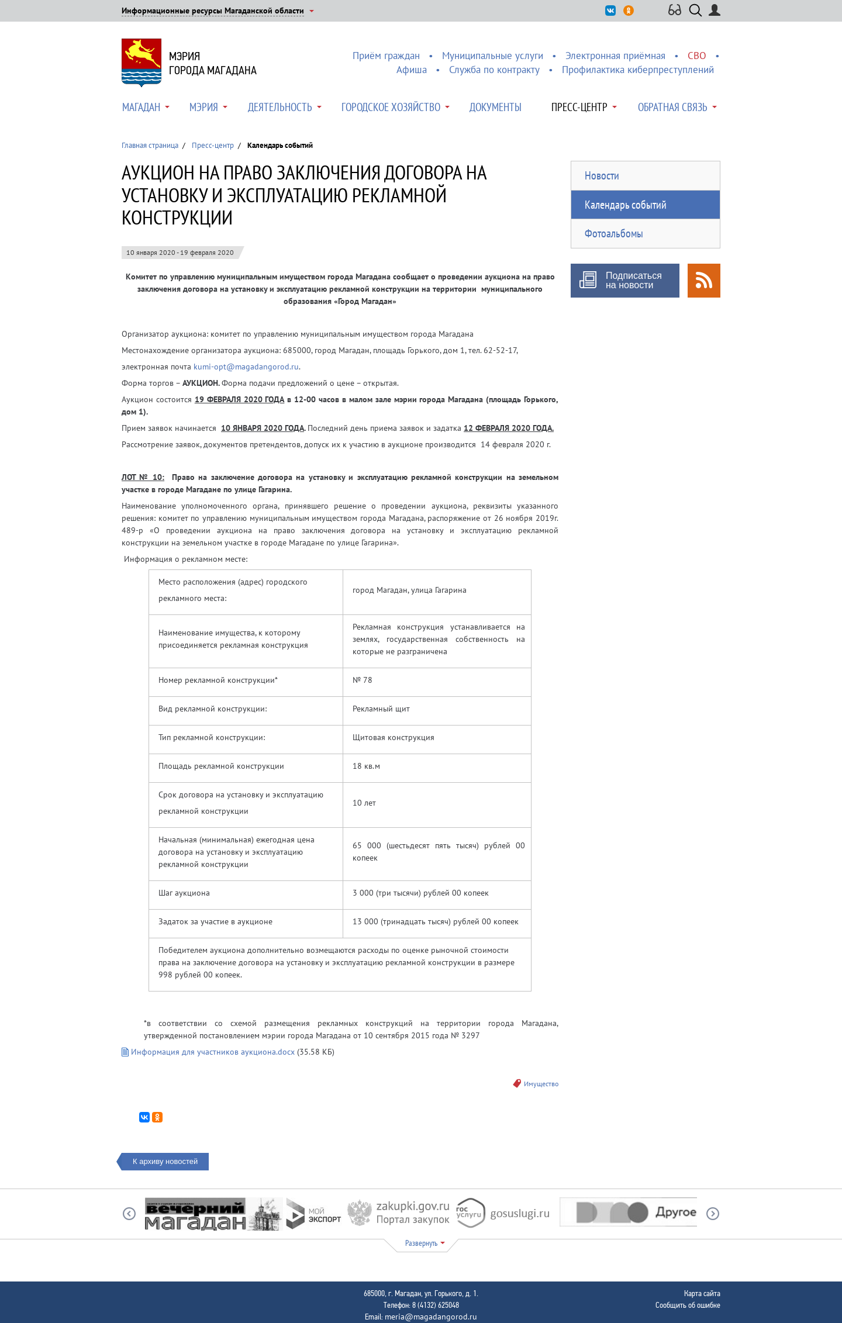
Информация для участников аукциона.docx (208, 1051)
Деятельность (280, 107)
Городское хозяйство (390, 107)
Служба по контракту (494, 69)
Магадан (141, 107)
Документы (496, 107)
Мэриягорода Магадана (213, 63)
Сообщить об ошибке (687, 1305)
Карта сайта (702, 1293)
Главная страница (150, 145)
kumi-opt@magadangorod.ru (246, 366)
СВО (697, 55)
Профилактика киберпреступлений (638, 69)
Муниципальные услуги (492, 55)
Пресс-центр (579, 107)
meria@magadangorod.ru (431, 1316)
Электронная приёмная (615, 55)
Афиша (411, 69)
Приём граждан (386, 55)
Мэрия (203, 107)
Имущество (541, 1083)
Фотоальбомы (614, 233)
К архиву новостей (165, 1161)
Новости (602, 175)
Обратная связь (673, 107)
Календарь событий (626, 204)
